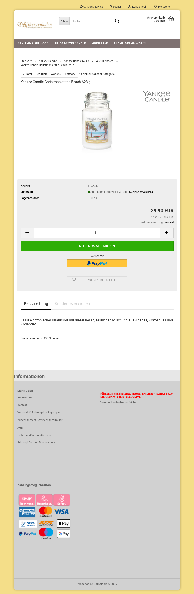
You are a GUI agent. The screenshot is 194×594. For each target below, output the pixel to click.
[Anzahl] (97, 237)
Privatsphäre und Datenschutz (36, 446)
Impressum (24, 401)
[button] (27, 237)
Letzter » (70, 78)
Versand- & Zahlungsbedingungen (38, 416)
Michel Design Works (130, 43)
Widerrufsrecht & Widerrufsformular (39, 424)
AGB (20, 431)
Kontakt (22, 409)
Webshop (83, 588)
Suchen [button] (116, 6)
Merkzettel (162, 6)
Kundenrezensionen (72, 307)
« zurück (41, 78)
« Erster (27, 78)
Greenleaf (100, 43)
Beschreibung (36, 307)
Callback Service (91, 6)
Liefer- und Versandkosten (34, 439)
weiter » (56, 78)
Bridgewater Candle (70, 43)
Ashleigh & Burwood (33, 43)
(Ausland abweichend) (141, 196)
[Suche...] (64, 21)
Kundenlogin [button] (137, 6)
